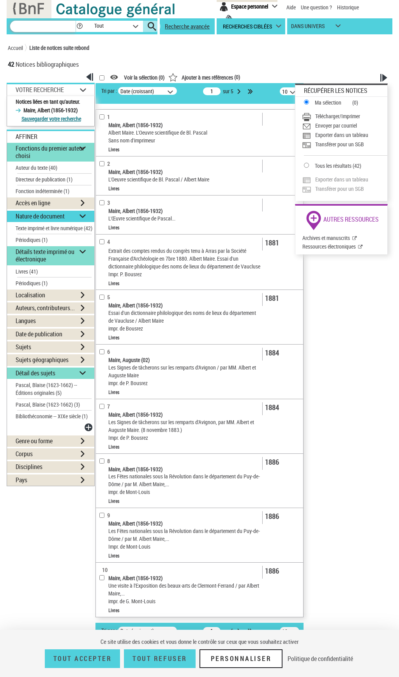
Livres (27, 271)
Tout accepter (82, 658)
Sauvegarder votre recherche (51, 119)
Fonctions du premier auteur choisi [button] (50, 152)
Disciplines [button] (29, 466)
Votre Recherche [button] (40, 89)
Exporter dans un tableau (341, 135)
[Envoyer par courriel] (344, 126)
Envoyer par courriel (336, 125)
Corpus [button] (24, 454)
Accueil (15, 48)
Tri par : (109, 90)
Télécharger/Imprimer (337, 116)
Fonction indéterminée (42, 191)
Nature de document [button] (40, 216)
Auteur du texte (36, 167)
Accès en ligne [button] (33, 203)
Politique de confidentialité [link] (320, 658)
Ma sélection (328, 102)
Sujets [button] (23, 347)
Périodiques (32, 239)
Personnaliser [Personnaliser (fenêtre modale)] (241, 658)
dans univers (308, 28)
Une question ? (316, 7)
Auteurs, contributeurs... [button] (45, 308)
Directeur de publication (44, 179)
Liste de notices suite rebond (59, 48)
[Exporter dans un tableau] (344, 135)
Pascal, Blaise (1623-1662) (48, 404)
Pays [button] (21, 480)
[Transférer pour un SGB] (344, 144)
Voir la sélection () (144, 77)
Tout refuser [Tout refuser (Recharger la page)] (159, 658)
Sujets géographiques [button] (42, 359)
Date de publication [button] (39, 334)
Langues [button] (26, 320)
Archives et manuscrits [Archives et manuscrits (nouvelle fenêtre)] (326, 238)
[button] (79, 26)
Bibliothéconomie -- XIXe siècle (52, 416)
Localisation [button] (30, 295)
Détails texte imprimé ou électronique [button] (45, 255)
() (204, 77)
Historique (348, 7)
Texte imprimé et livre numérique (54, 228)
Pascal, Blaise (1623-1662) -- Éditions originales (46, 388)
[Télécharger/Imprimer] (344, 116)
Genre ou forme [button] (34, 441)
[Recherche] (43, 26)
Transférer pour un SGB (339, 144)
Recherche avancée (187, 26)
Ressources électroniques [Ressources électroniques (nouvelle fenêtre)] (329, 246)
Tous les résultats (333, 165)
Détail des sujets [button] (35, 373)
